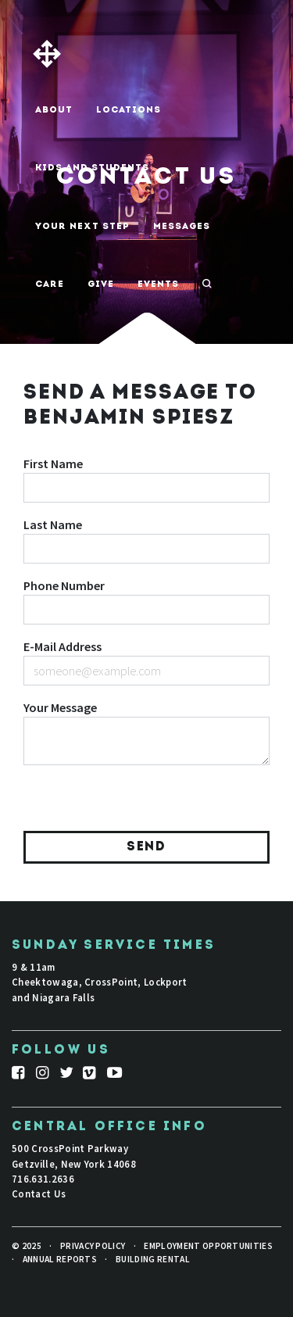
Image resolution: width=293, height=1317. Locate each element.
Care (49, 284)
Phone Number (64, 585)
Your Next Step (82, 226)
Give (101, 284)
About (54, 110)
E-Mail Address (62, 646)
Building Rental (153, 1259)
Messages (181, 226)
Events (158, 284)
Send (146, 847)
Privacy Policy (92, 1245)
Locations (128, 110)
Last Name (52, 524)
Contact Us (39, 1193)
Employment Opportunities (208, 1245)
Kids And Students (92, 168)
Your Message (60, 707)
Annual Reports (60, 1259)
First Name (53, 463)
